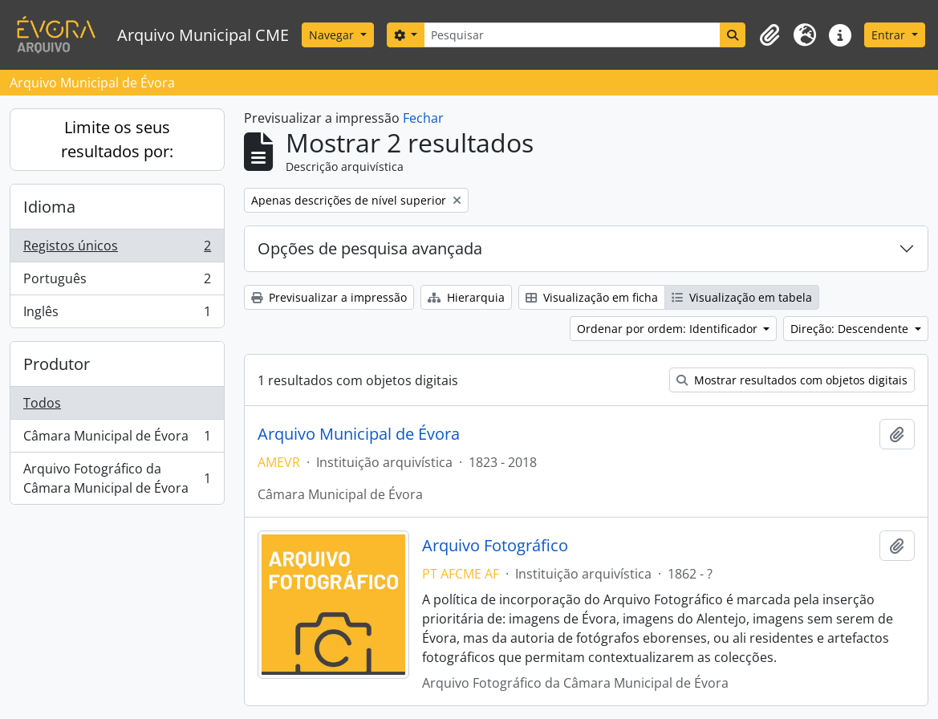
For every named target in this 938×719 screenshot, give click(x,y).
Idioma (49, 206)
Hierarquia (466, 297)
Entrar (889, 35)
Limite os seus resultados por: (117, 139)
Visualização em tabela (742, 297)
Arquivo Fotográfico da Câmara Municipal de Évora (116, 478)
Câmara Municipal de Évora (116, 439)
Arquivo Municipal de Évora (359, 434)
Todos (42, 403)
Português (116, 282)
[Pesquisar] (572, 34)
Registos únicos (116, 249)
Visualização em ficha (592, 297)
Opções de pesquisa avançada (370, 248)
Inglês (116, 314)
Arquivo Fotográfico (495, 545)
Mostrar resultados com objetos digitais (792, 380)
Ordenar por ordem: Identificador (669, 328)
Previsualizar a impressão (329, 297)
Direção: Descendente (851, 328)
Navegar (333, 35)
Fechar (423, 118)
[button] (769, 35)
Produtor (56, 364)
